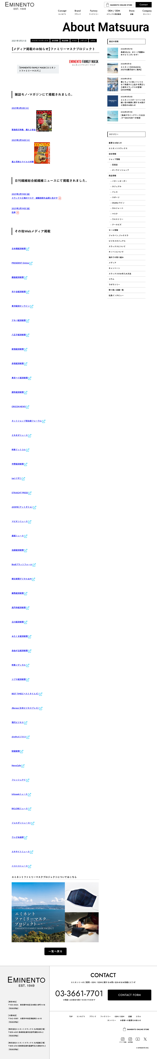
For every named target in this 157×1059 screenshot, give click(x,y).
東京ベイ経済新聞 (20, 378)
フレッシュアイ (19, 780)
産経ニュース (18, 536)
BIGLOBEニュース (20, 809)
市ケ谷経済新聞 (19, 292)
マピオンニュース (20, 521)
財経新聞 (16, 751)
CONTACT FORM (129, 995)
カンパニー (111, 1020)
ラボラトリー (114, 285)
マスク (115, 214)
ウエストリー (117, 219)
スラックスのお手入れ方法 (120, 274)
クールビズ (116, 225)
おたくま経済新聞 (20, 636)
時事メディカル (19, 665)
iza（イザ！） (16, 478)
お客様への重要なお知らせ (130, 1020)
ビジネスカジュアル (117, 241)
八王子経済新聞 (19, 335)
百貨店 (115, 165)
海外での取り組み (116, 257)
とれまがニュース (20, 435)
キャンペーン (114, 268)
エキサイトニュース (21, 852)
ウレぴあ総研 (18, 837)
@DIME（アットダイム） (22, 507)
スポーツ (116, 197)
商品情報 (112, 176)
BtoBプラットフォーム (22, 564)
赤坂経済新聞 (18, 363)
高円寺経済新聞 (19, 608)
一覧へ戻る (55, 951)
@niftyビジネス (19, 737)
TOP (71, 1016)
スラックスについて (117, 246)
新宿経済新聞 (18, 349)
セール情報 (113, 230)
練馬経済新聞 (18, 593)
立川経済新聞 (18, 622)
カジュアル (116, 186)
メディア (112, 263)
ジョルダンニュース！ (21, 823)
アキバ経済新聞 (19, 320)
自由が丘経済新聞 (20, 651)
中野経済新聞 (18, 464)
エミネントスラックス (118, 148)
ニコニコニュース (20, 866)
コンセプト (81, 1016)
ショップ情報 (114, 159)
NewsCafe (16, 765)
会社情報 (112, 154)
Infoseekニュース (19, 794)
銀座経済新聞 (18, 277)
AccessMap (13, 1008)
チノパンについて (116, 252)
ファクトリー (105, 1016)
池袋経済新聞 (18, 550)
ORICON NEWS (19, 407)
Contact (144, 4)
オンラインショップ (120, 170)
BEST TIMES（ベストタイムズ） (25, 694)
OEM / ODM (119, 1016)
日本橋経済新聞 (19, 249)
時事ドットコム (19, 450)
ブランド (92, 1016)
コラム (111, 279)
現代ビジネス (18, 722)
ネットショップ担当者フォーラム (27, 421)
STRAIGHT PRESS (20, 493)
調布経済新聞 (18, 392)
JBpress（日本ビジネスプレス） (25, 708)
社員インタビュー (116, 295)
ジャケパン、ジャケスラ (118, 235)
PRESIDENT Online (20, 263)
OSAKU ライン (118, 203)
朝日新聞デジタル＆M (21, 579)
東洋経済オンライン (21, 306)
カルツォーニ (117, 208)
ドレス (115, 192)
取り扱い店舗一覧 (116, 290)
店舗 (130, 1016)
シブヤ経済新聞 (19, 679)
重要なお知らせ (115, 143)
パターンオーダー (119, 181)
